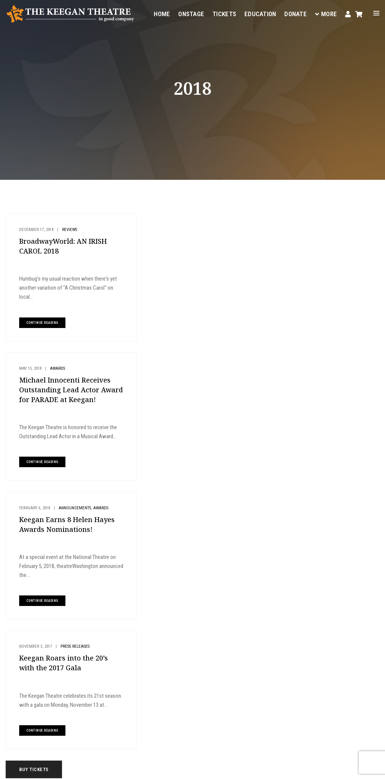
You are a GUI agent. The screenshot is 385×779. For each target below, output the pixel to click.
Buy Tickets (322, 223)
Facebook (186, 714)
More (326, 13)
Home (162, 13)
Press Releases (210, 377)
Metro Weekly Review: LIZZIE (320, 369)
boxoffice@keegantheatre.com (151, 687)
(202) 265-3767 (136, 696)
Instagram (113, 723)
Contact (239, 643)
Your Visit (240, 607)
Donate (295, 13)
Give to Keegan (326, 273)
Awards (192, 229)
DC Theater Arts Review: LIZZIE (322, 384)
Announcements (74, 377)
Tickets (224, 13)
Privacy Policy (112, 767)
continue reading (42, 323)
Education (260, 13)
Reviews (68, 229)
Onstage (191, 13)
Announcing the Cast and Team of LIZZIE (331, 399)
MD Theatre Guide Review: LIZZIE (325, 353)
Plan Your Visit (327, 248)
